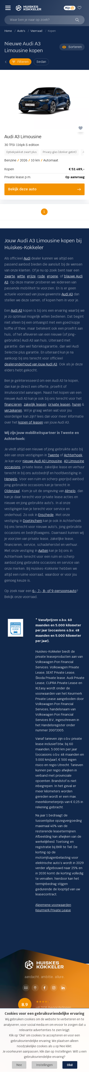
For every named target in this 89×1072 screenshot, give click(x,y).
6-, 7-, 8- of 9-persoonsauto (54, 591)
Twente (53, 455)
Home (8, 31)
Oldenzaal (12, 491)
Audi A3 (16, 310)
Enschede (46, 515)
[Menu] (8, 7)
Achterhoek (73, 455)
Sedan (41, 62)
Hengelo (10, 479)
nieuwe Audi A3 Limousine (42, 461)
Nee (19, 1065)
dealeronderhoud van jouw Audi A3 (30, 364)
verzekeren (13, 410)
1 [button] (44, 212)
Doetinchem (32, 521)
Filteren (20, 62)
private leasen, (59, 404)
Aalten (43, 550)
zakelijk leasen (35, 404)
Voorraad (37, 31)
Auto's (21, 31)
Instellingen (44, 1065)
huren (76, 404)
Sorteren (72, 47)
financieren (13, 404)
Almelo (70, 491)
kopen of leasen (30, 422)
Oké (70, 1065)
